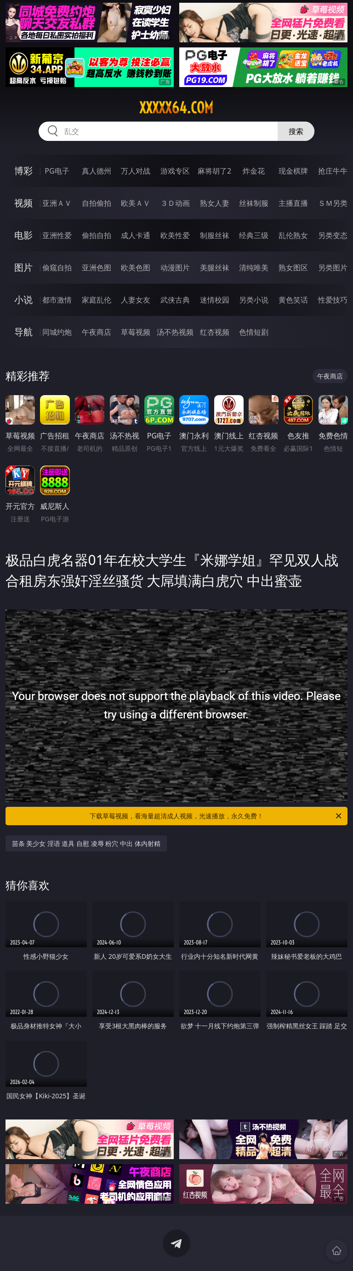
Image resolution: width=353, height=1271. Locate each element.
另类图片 (332, 267)
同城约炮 (57, 332)
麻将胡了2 (214, 171)
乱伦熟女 (293, 235)
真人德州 (96, 171)
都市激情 (57, 300)
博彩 (23, 170)
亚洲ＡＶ (57, 203)
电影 (23, 235)
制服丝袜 (214, 235)
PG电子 (57, 171)
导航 (23, 332)
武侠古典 (175, 300)
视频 (23, 203)
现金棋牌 (293, 171)
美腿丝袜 (214, 267)
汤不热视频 (175, 332)
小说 (23, 299)
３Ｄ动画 (175, 203)
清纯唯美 (253, 267)
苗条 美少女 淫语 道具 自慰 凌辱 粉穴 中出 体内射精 (86, 843)
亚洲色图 (96, 267)
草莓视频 (135, 332)
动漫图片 (175, 267)
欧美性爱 (175, 235)
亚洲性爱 (57, 235)
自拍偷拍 (96, 203)
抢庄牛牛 (332, 171)
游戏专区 (175, 171)
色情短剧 (253, 332)
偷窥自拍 (57, 267)
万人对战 (135, 171)
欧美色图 (135, 267)
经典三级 (253, 235)
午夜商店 (96, 332)
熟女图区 (293, 267)
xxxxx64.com (176, 108)
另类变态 (332, 235)
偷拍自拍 (96, 235)
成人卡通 (135, 235)
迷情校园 (214, 300)
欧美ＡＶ (135, 203)
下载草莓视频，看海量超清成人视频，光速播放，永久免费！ (216, 816)
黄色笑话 (293, 300)
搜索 (296, 131)
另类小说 (253, 300)
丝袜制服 (253, 203)
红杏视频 (214, 332)
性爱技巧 (332, 300)
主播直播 (293, 203)
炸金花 (254, 171)
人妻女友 (135, 300)
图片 (23, 267)
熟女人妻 (214, 203)
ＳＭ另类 (332, 203)
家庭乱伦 (96, 300)
